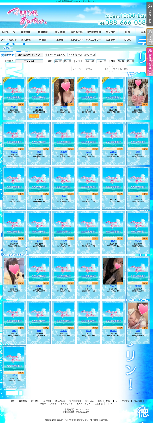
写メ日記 (110, 32)
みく (138, 196)
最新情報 (25, 32)
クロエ (14, 375)
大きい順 (101, 61)
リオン (88, 241)
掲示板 (59, 39)
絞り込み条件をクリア (29, 54)
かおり (14, 151)
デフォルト (29, 61)
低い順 (58, 61)
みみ (39, 151)
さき (138, 330)
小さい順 (89, 61)
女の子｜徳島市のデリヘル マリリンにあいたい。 (76, 15)
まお (138, 107)
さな (88, 286)
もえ (64, 286)
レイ (88, 107)
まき (113, 196)
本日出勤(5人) (75, 54)
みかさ (113, 151)
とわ (14, 196)
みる (39, 241)
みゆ (138, 151)
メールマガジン (8, 39)
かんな (64, 241)
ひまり (39, 196)
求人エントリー (93, 39)
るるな (39, 107)
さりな (64, 330)
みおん (113, 107)
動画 (127, 32)
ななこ (88, 196)
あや (14, 330)
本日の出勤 (76, 32)
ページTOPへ (144, 393)
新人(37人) (89, 54)
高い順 (67, 61)
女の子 (144, 32)
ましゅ (39, 286)
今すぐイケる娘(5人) (55, 54)
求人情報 (25, 39)
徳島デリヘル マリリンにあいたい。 (73, 420)
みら (39, 330)
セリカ (138, 286)
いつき (64, 107)
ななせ (113, 330)
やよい (14, 107)
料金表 (42, 39)
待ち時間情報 (93, 32)
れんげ (113, 286)
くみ (14, 286)
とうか (14, 241)
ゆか (88, 330)
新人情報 (59, 32)
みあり (64, 151)
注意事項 (110, 39)
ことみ (138, 241)
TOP (8, 32)
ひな (88, 151)
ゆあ (113, 241)
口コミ (127, 39)
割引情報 (42, 32)
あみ (64, 196)
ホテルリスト (76, 39)
